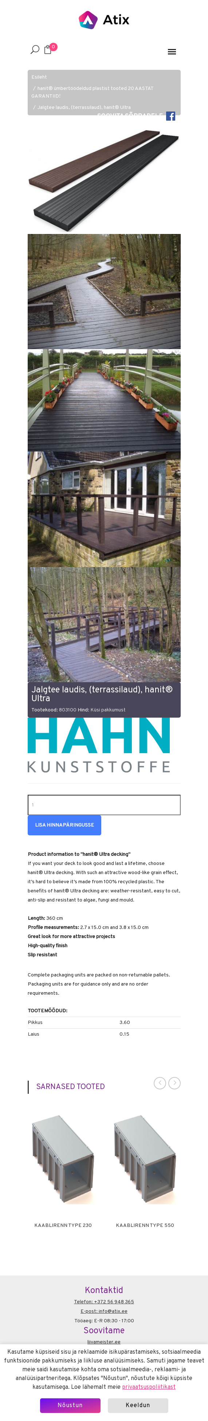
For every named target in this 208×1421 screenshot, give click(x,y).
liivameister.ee (104, 1342)
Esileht (39, 77)
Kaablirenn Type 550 (145, 1225)
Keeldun (138, 1405)
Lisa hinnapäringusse (64, 825)
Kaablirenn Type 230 (63, 1225)
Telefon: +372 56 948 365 (104, 1302)
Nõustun (70, 1405)
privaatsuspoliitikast (149, 1387)
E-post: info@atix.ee (104, 1311)
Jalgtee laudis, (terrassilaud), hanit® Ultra (84, 108)
